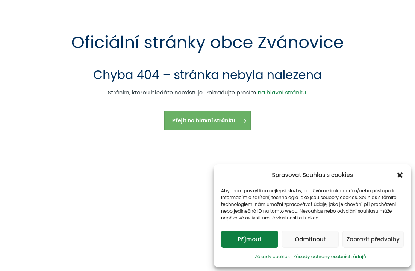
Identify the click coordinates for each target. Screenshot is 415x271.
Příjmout (249, 239)
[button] (400, 175)
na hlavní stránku (281, 92)
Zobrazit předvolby (373, 239)
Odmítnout (310, 239)
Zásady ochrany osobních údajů (330, 256)
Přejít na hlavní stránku (209, 120)
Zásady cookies (272, 256)
